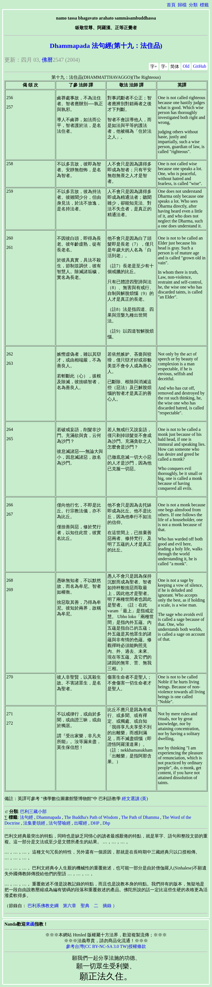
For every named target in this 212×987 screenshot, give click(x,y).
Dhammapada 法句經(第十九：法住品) (106, 45)
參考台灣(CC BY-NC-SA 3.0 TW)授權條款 (106, 946)
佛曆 (47, 60)
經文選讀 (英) (135, 798)
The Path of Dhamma (140, 817)
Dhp (106, 823)
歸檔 (182, 4)
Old (186, 66)
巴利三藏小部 (33, 811)
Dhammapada (48, 817)
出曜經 (80, 823)
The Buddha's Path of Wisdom (91, 817)
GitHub (199, 66)
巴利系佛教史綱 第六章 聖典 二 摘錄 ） (72, 905)
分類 (193, 4)
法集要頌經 (34, 823)
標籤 (204, 4)
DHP (95, 823)
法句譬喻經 (60, 823)
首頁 (171, 4)
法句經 (26, 817)
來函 (30, 924)
